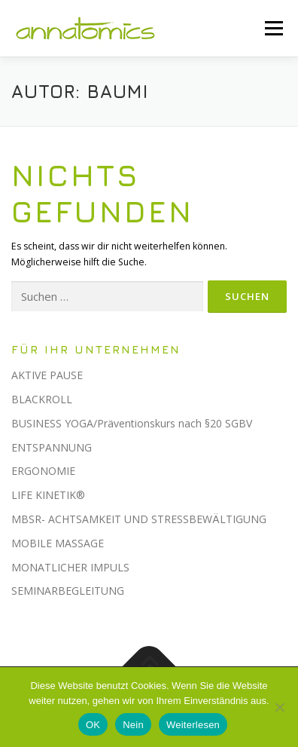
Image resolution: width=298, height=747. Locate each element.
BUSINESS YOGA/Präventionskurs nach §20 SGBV (131, 423)
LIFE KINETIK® (48, 495)
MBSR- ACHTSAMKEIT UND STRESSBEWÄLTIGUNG (138, 519)
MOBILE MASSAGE (57, 543)
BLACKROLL (41, 399)
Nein (133, 724)
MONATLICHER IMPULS (70, 567)
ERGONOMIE (43, 471)
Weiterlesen (193, 724)
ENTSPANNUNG (51, 447)
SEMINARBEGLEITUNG (67, 590)
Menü (272, 28)
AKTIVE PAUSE (47, 375)
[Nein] (279, 707)
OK (93, 724)
